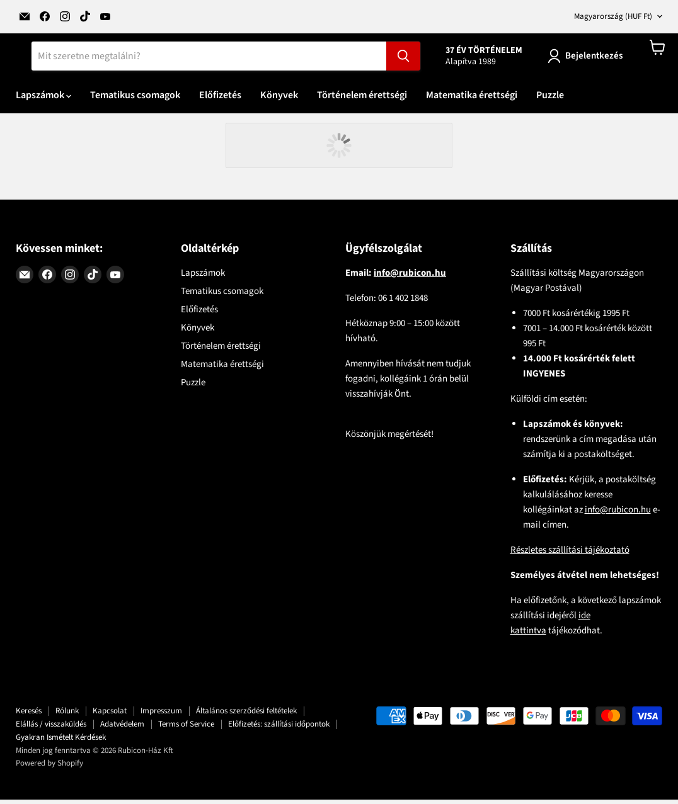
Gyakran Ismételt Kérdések (61, 741)
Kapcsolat (110, 715)
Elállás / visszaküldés (51, 728)
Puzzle (550, 99)
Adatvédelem (122, 728)
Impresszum (161, 715)
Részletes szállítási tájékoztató (569, 554)
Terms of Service (186, 728)
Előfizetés (220, 99)
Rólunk (67, 715)
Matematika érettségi (471, 99)
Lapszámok (43, 99)
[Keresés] (209, 60)
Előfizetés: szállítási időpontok (279, 728)
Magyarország (613, 16)
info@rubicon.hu (618, 514)
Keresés (29, 715)
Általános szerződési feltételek (246, 715)
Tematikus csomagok (135, 99)
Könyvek (279, 99)
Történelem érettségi (362, 99)
